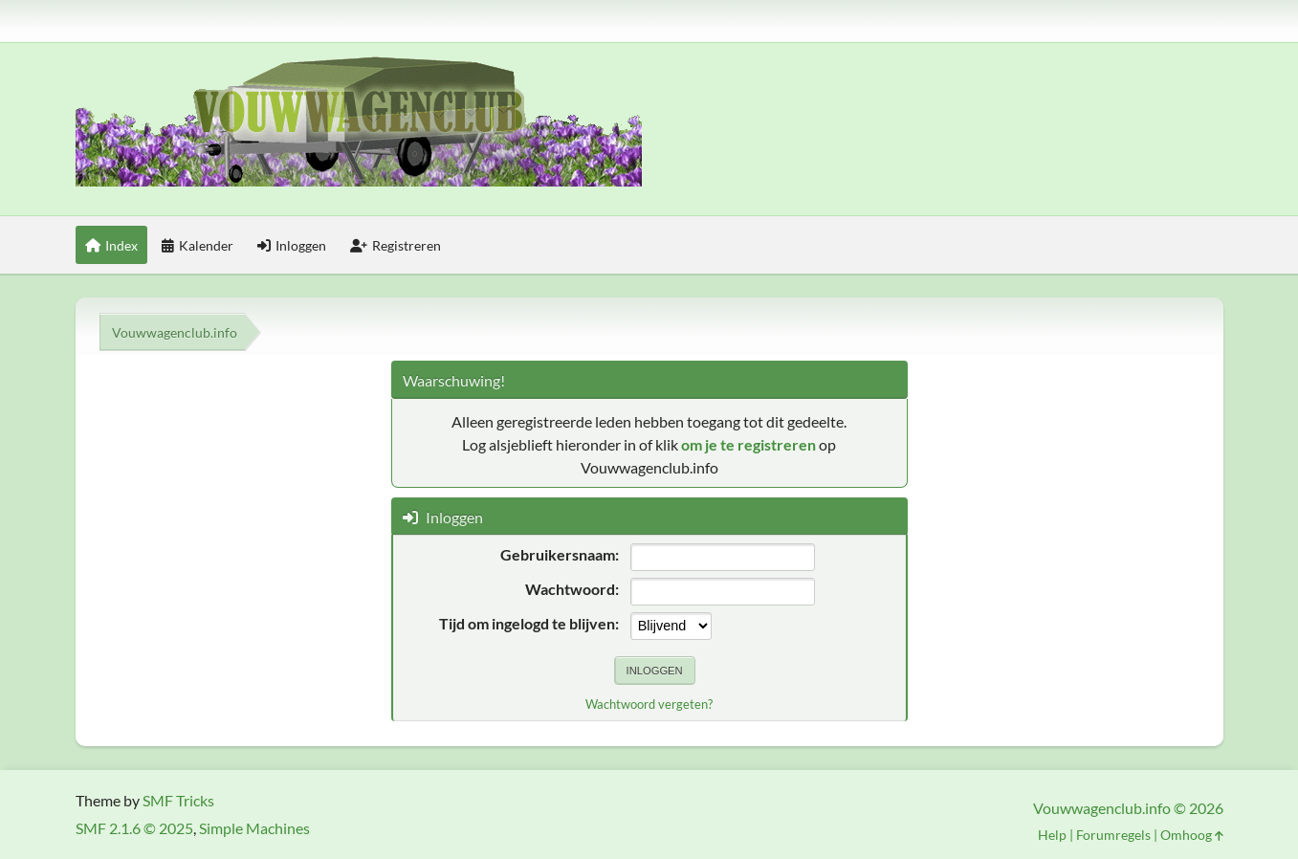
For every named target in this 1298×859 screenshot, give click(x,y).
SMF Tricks (178, 800)
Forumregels (1113, 834)
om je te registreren (748, 444)
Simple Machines (254, 828)
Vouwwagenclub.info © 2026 (1128, 808)
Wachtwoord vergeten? (649, 704)
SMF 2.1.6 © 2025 (134, 828)
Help (1052, 834)
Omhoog (1191, 834)
